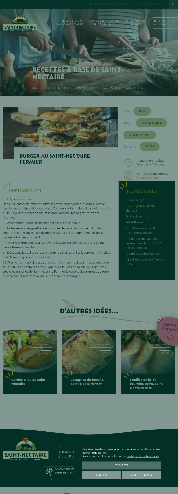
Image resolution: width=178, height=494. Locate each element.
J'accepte (121, 465)
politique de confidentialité (143, 456)
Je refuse (101, 475)
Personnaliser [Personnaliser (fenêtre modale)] (141, 475)
